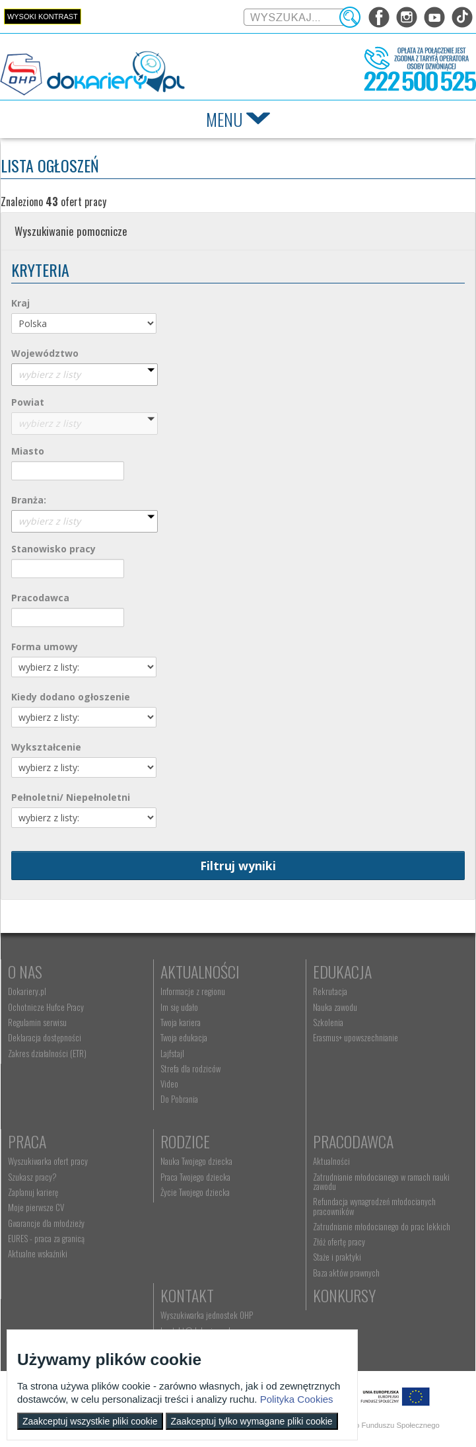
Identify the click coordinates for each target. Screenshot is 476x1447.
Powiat (27, 402)
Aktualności (200, 971)
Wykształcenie (46, 747)
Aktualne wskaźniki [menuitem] (37, 1253)
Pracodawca (40, 597)
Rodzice (185, 1141)
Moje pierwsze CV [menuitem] (36, 1207)
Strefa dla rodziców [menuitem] (190, 1068)
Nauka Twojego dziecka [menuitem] (196, 1161)
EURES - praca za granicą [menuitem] (46, 1238)
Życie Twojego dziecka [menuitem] (195, 1192)
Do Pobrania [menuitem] (179, 1098)
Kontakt (187, 1295)
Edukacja (342, 971)
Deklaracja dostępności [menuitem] (44, 1037)
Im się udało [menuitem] (179, 1007)
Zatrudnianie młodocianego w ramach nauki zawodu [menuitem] (381, 1181)
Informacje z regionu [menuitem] (192, 991)
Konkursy (344, 1295)
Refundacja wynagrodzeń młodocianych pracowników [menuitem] (374, 1206)
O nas (25, 971)
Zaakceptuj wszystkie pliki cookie (90, 1421)
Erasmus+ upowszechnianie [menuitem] (355, 1037)
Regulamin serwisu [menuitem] (37, 1022)
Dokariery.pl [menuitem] (27, 991)
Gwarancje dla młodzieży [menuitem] (46, 1223)
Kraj (20, 303)
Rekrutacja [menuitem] (330, 991)
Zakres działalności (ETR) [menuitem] (47, 1053)
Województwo (45, 353)
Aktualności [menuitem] (331, 1161)
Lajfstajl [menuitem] (172, 1053)
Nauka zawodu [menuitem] (335, 1007)
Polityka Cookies (296, 1399)
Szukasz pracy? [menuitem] (32, 1176)
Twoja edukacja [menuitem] (183, 1037)
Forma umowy (44, 646)
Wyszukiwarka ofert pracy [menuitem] (48, 1161)
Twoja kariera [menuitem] (180, 1022)
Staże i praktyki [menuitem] (337, 1256)
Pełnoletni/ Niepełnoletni (70, 797)
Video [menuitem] (169, 1083)
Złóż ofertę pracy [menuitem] (339, 1241)
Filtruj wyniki (238, 865)
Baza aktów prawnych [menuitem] (346, 1272)
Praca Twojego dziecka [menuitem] (195, 1176)
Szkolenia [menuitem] (328, 1022)
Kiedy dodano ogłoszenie (70, 696)
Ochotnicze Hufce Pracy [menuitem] (46, 1007)
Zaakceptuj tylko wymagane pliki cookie (252, 1421)
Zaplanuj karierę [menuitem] (33, 1192)
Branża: (28, 500)
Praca (27, 1141)
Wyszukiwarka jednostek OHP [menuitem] (206, 1314)
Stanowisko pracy (53, 548)
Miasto (27, 451)
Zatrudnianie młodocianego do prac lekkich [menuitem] (381, 1226)
